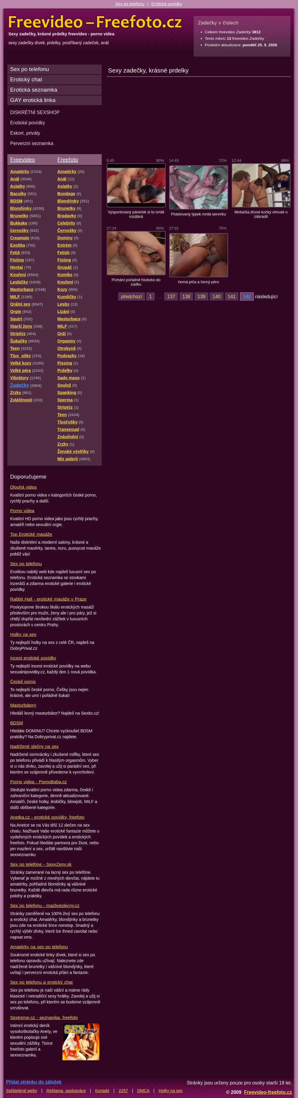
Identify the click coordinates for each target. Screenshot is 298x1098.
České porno (23, 681)
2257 (123, 1090)
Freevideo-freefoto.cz (268, 1092)
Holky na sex (23, 634)
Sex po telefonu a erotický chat (41, 982)
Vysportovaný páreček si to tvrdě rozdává (136, 214)
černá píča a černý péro (198, 282)
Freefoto (67, 159)
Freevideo (22, 159)
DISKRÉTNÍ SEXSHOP (35, 112)
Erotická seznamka (33, 90)
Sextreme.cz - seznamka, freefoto (44, 1017)
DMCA (143, 1090)
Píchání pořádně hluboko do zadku (136, 282)
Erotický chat (26, 79)
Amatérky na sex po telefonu (39, 946)
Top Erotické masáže (31, 534)
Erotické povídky (167, 3)
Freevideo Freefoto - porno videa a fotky (95, 22)
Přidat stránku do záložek (34, 1081)
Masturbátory (23, 705)
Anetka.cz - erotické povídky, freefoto (47, 817)
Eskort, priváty (25, 133)
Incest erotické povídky (33, 657)
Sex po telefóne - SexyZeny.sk (41, 864)
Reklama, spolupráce (66, 1090)
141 (232, 296)
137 (171, 296)
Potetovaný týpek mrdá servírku (198, 214)
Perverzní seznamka (32, 143)
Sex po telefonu (129, 3)
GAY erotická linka (33, 100)
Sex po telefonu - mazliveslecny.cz (45, 905)
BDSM (16, 722)
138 (186, 296)
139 (201, 296)
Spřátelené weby (21, 1090)
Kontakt (102, 1090)
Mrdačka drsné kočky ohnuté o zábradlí (260, 214)
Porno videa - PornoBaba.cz (38, 781)
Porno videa (22, 510)
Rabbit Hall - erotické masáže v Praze (48, 598)
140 (216, 296)
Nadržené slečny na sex (34, 746)
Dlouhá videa (23, 486)
